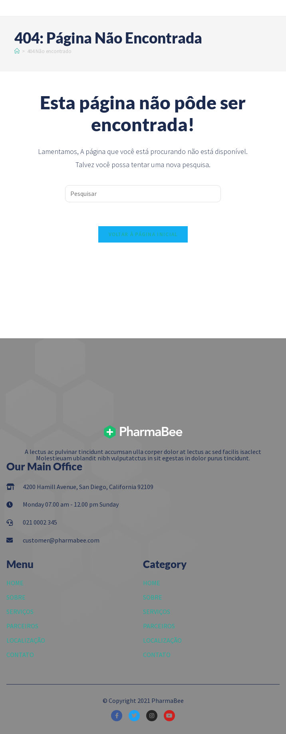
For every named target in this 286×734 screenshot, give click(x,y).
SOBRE (16, 597)
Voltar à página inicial (143, 234)
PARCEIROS (22, 626)
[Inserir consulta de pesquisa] (143, 193)
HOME (15, 583)
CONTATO (20, 655)
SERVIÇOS (20, 612)
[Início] (17, 51)
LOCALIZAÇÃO (25, 640)
